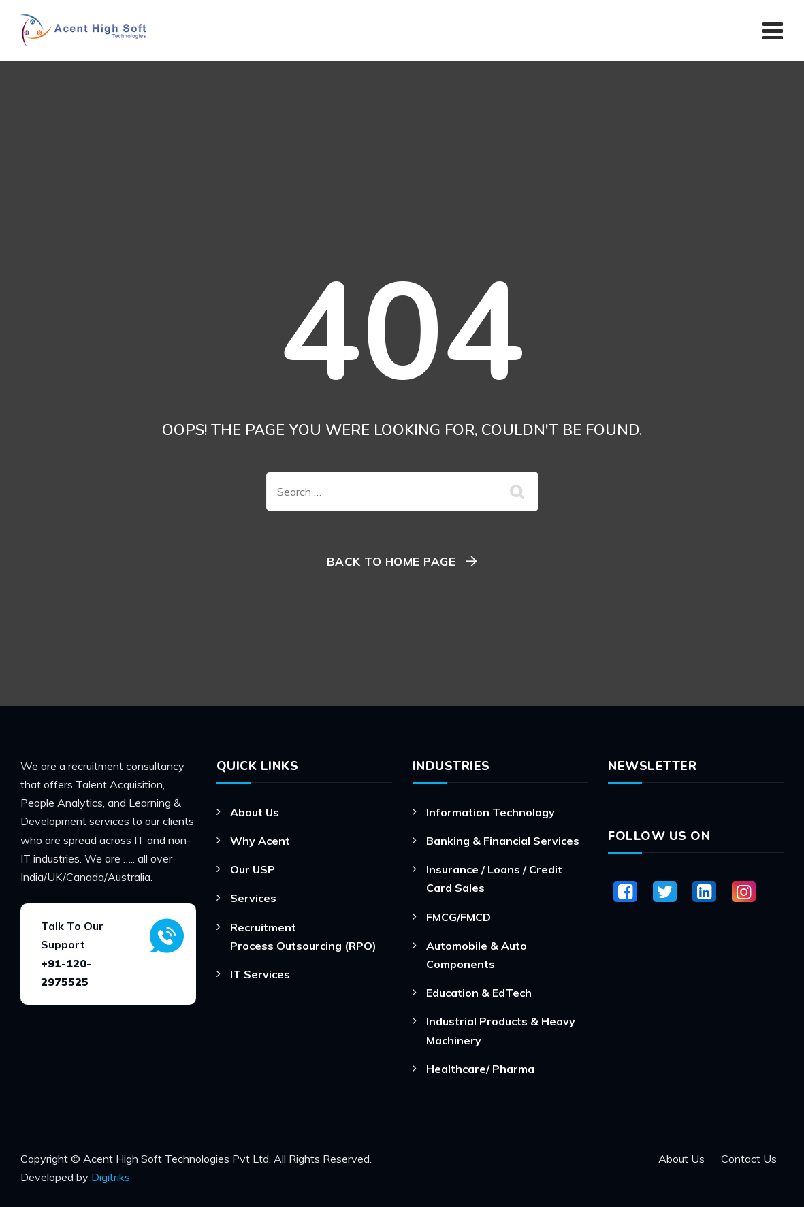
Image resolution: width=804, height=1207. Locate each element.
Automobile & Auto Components (476, 955)
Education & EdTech (479, 992)
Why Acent (260, 841)
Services (253, 898)
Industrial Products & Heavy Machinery (500, 1030)
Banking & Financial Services (502, 841)
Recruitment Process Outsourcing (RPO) (303, 936)
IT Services (260, 974)
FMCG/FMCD (458, 917)
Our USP (252, 869)
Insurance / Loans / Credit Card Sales (494, 879)
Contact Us (749, 1158)
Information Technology (490, 812)
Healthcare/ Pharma (480, 1069)
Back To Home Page (391, 561)
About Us (254, 812)
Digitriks (110, 1177)
